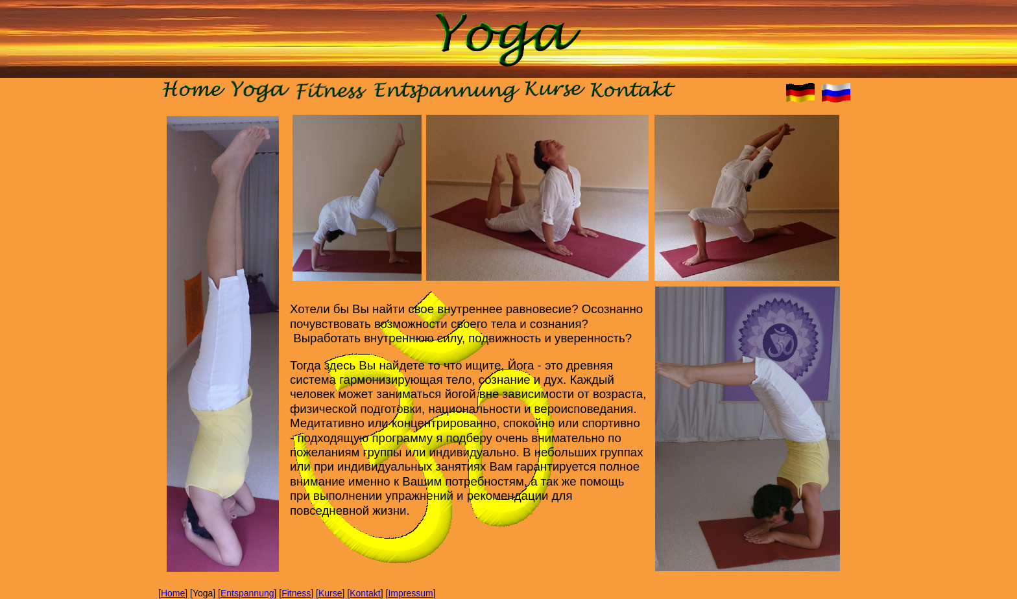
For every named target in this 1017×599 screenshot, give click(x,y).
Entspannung (247, 593)
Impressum (410, 593)
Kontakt (365, 593)
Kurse (330, 593)
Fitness (296, 593)
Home (173, 593)
